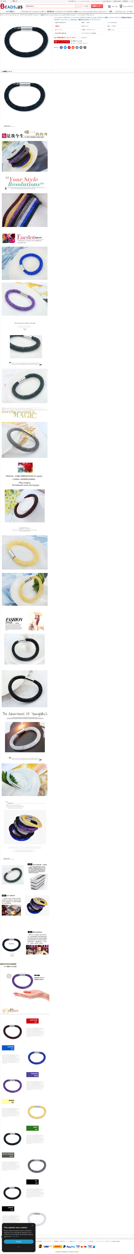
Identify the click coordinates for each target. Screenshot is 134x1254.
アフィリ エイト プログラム (103, 1241)
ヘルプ (132, 1)
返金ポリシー (73, 1241)
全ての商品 (10, 11)
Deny (18, 1246)
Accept (18, 1241)
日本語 (3, 1)
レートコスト (96, 1)
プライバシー (82, 1241)
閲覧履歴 (125, 1)
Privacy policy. (15, 1236)
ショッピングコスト (85, 1)
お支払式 (91, 1241)
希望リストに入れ (77, 41)
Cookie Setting (116, 1241)
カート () (114, 6)
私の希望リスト (73, 1)
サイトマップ (47, 1241)
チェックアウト (128, 6)
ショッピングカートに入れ (62, 41)
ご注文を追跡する (106, 1)
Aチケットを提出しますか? (80, 43)
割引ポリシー (64, 1241)
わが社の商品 (38, 1241)
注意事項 (56, 1241)
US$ (15, 1)
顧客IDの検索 (117, 1)
